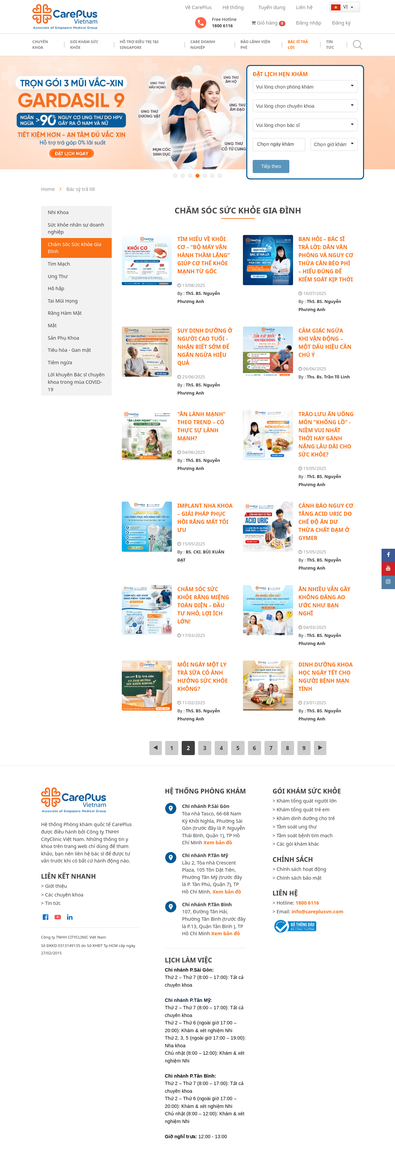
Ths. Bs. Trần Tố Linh (328, 377)
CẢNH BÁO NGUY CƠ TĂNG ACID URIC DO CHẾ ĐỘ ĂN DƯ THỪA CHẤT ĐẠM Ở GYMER (325, 522)
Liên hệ (304, 7)
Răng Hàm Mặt (65, 313)
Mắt (52, 325)
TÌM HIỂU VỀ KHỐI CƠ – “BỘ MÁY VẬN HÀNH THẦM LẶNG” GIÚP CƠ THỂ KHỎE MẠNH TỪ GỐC (203, 255)
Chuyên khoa (40, 44)
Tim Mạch (59, 264)
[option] (197, 112)
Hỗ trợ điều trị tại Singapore (139, 44)
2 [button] (183, 176)
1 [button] (175, 176)
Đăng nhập (308, 23)
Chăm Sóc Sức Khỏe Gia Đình (74, 248)
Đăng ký (341, 23)
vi (340, 6)
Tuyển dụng (271, 7)
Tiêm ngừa (60, 362)
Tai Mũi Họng (63, 301)
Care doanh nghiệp (202, 44)
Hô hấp (56, 288)
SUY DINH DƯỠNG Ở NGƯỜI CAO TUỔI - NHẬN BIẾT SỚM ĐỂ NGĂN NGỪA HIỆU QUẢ (204, 347)
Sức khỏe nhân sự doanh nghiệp (76, 228)
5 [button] (205, 176)
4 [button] (197, 176)
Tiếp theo (271, 166)
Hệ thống (233, 7)
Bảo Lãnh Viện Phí (255, 44)
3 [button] (190, 176)
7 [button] (220, 176)
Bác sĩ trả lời (298, 44)
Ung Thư (58, 276)
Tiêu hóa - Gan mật (69, 350)
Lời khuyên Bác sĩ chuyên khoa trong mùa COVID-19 (76, 381)
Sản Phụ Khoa (63, 338)
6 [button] (212, 176)
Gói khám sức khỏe (84, 44)
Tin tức (330, 44)
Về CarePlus (198, 7)
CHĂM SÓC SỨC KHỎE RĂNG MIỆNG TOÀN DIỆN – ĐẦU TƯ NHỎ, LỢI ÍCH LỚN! (203, 605)
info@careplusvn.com (318, 911)
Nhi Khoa (58, 212)
